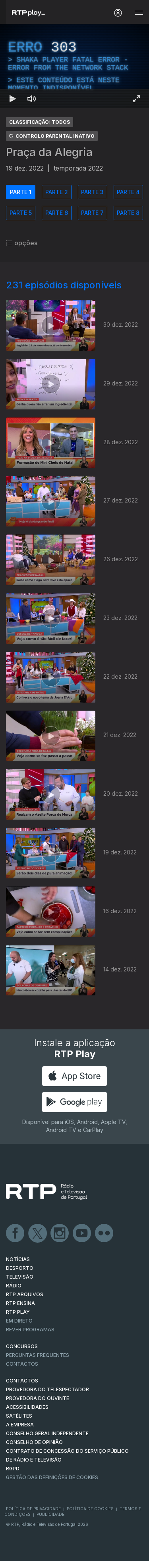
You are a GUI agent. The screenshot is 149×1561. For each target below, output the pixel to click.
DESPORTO (19, 1268)
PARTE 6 (56, 212)
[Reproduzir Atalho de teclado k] (12, 98)
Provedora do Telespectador (47, 1389)
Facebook (15, 1233)
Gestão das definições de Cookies (52, 1477)
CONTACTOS (22, 1381)
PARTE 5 (21, 212)
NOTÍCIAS (18, 1259)
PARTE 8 (128, 212)
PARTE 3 (92, 192)
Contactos (22, 1364)
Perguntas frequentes (37, 1355)
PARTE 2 (56, 192)
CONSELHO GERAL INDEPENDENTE (47, 1433)
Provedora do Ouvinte (37, 1398)
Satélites (19, 1416)
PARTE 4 (128, 192)
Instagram (60, 1233)
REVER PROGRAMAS (30, 1330)
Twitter (37, 1233)
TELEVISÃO (19, 1277)
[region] (74, 66)
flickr (104, 1233)
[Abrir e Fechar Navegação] (138, 13)
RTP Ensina (20, 1303)
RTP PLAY (18, 1312)
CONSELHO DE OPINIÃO (34, 1442)
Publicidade (50, 1514)
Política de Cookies (90, 1508)
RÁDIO (13, 1286)
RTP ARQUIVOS (24, 1294)
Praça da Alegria (49, 152)
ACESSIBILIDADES (27, 1407)
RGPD (12, 1469)
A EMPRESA (20, 1425)
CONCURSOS (22, 1346)
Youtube (82, 1233)
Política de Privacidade (33, 1508)
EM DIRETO (19, 1321)
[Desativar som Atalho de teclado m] (31, 98)
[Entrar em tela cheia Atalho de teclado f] (136, 98)
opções (21, 243)
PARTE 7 (92, 212)
